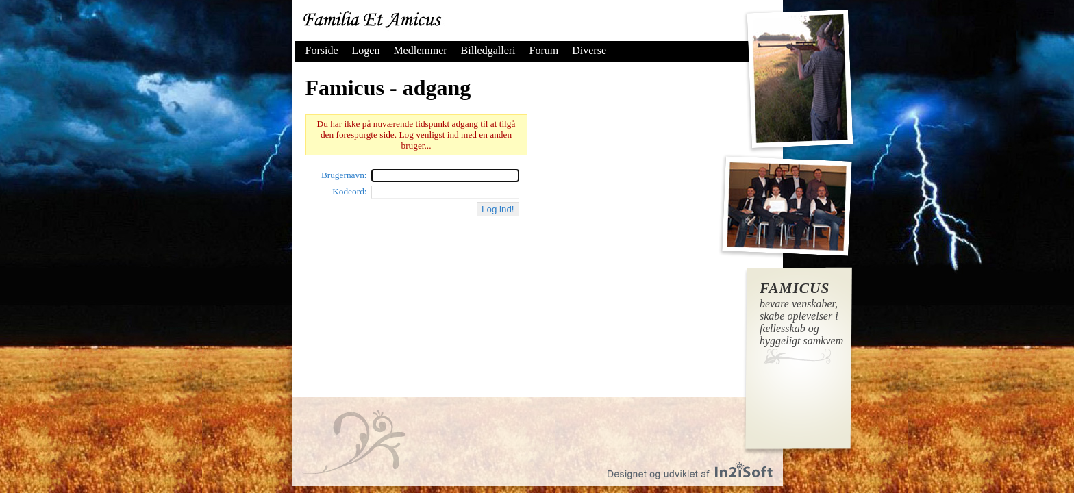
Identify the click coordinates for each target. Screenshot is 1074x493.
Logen (366, 50)
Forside (321, 50)
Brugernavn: (344, 175)
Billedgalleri (488, 50)
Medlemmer (420, 50)
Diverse (589, 50)
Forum (544, 50)
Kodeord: (349, 191)
